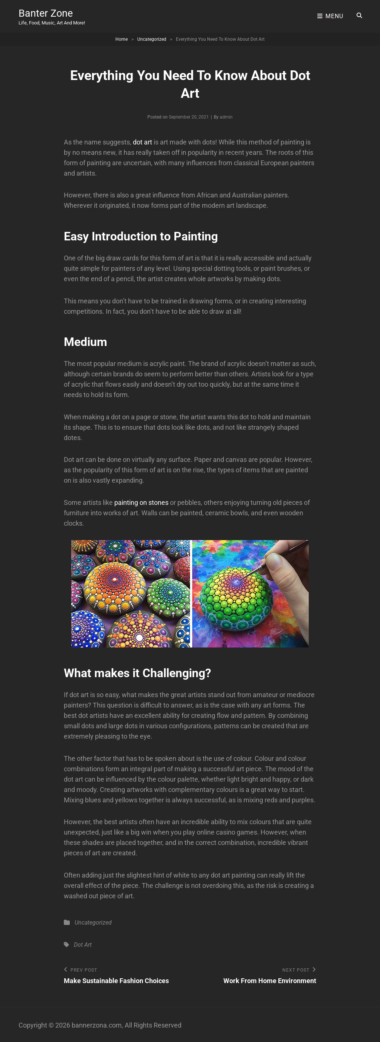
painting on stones (141, 501)
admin (226, 115)
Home (121, 37)
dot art (142, 140)
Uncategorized (151, 37)
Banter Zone (46, 13)
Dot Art (83, 942)
